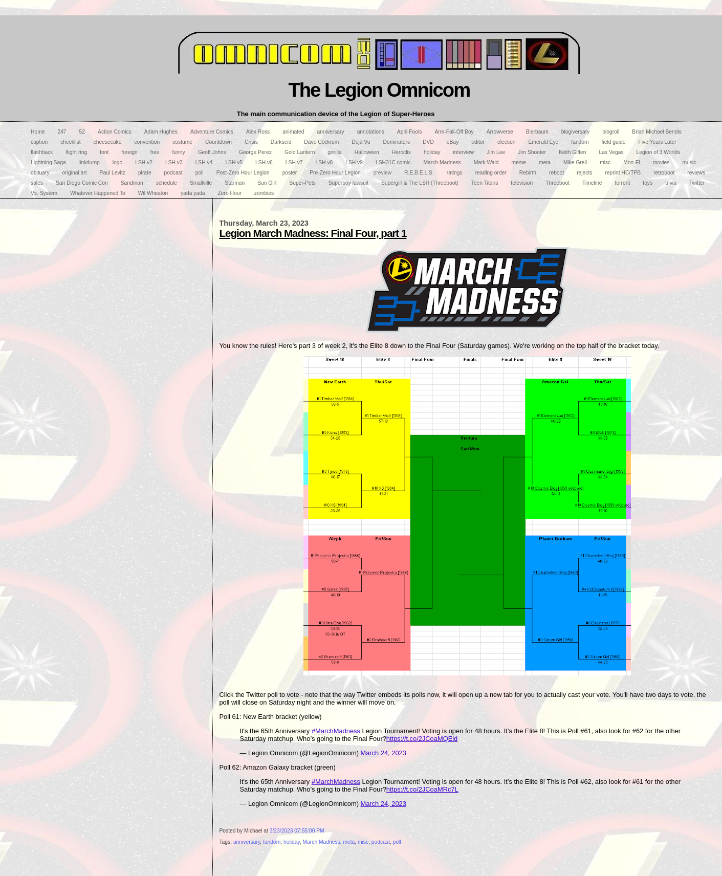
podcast (380, 842)
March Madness (321, 842)
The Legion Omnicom (379, 90)
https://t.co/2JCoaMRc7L (422, 789)
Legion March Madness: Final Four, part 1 (312, 233)
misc (363, 842)
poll (397, 842)
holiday (291, 842)
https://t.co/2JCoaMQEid (421, 738)
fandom (271, 842)
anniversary (246, 842)
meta (349, 842)
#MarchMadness (336, 731)
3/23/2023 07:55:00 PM (297, 831)
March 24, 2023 (383, 753)
